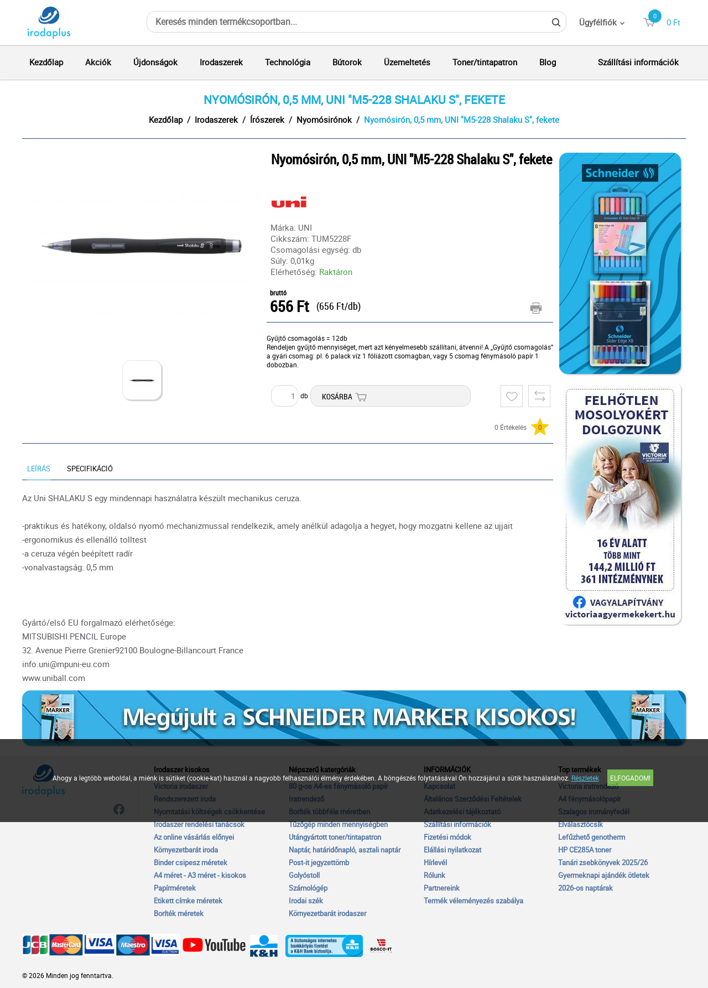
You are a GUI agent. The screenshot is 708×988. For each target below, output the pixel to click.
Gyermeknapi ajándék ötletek (603, 875)
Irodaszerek (221, 61)
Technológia (287, 61)
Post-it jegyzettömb (319, 862)
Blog (547, 61)
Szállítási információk (638, 61)
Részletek (585, 777)
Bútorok (347, 61)
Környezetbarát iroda (186, 850)
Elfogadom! (630, 777)
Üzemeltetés (407, 61)
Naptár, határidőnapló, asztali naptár (344, 850)
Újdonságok (155, 61)
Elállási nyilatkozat (452, 850)
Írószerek (267, 119)
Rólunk (434, 875)
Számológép (308, 888)
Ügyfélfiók (598, 22)
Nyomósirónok (324, 119)
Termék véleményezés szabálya (473, 901)
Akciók (98, 61)
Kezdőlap (46, 61)
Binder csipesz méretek (190, 862)
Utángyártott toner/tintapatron (335, 837)
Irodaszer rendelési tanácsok (199, 824)
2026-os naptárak (585, 888)
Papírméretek (175, 888)
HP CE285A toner (584, 850)
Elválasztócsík (580, 824)
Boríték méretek (179, 913)
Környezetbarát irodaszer (327, 913)
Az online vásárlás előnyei (194, 837)
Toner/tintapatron (484, 61)
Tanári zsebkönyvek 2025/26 (603, 862)
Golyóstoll (304, 875)
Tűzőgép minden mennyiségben (338, 824)
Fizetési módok (447, 837)
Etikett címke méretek (188, 901)
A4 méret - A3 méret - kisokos (200, 875)
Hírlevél (435, 862)
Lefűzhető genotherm (591, 837)
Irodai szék (306, 901)
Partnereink (442, 888)
